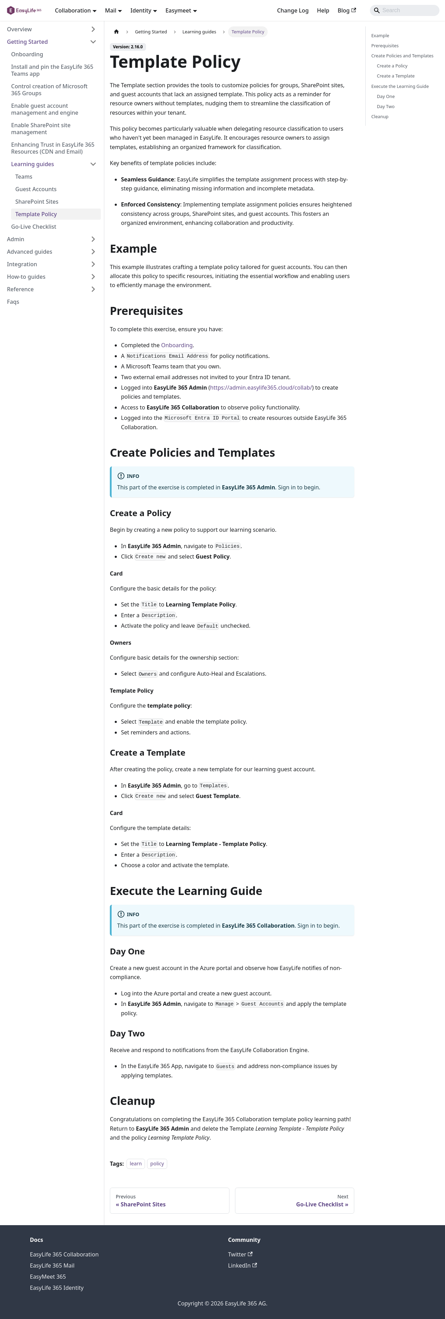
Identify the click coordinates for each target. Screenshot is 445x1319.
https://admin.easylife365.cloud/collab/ (261, 387)
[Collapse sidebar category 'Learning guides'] (93, 164)
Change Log (293, 10)
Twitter (240, 1254)
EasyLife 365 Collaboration (64, 1254)
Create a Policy (392, 66)
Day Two (386, 106)
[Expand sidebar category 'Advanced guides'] (93, 251)
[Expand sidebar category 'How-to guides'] (93, 276)
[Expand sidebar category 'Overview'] (93, 29)
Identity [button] (140, 10)
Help (323, 10)
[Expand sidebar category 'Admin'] (93, 239)
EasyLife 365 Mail (52, 1265)
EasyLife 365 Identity (57, 1288)
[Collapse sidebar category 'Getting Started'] (93, 41)
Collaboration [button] (73, 10)
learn (136, 1164)
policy (157, 1164)
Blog (347, 10)
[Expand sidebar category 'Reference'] (93, 289)
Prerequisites (385, 45)
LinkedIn (242, 1265)
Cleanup (379, 116)
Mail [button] (110, 10)
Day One (386, 96)
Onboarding (177, 345)
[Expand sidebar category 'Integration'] (93, 264)
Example (380, 35)
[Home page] (116, 31)
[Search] (404, 10)
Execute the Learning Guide (400, 86)
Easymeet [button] (178, 10)
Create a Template (396, 76)
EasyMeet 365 (48, 1276)
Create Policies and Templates (402, 55)
